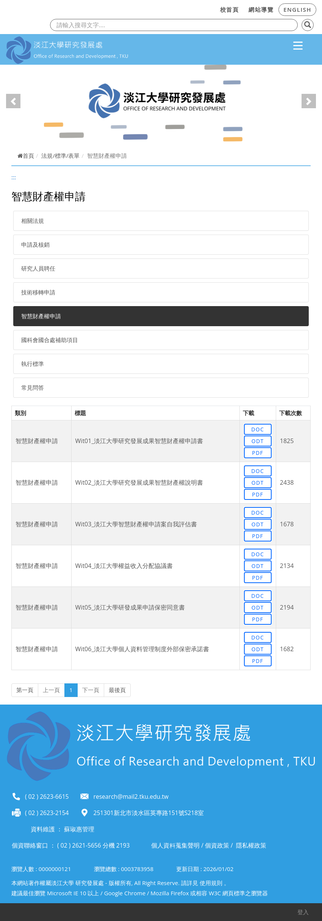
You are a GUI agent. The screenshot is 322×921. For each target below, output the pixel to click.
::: (213, 8)
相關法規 (32, 220)
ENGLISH (297, 9)
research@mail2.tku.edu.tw (131, 796)
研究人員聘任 (38, 268)
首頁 (25, 155)
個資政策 (217, 845)
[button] (13, 101)
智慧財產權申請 (41, 316)
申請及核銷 (35, 244)
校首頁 (229, 9)
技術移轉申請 (38, 292)
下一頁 (90, 690)
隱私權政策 (251, 845)
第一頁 (24, 690)
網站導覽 (261, 9)
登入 (303, 912)
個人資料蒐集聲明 (175, 845)
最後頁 (117, 690)
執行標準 (32, 363)
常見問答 (32, 387)
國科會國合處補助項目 (49, 340)
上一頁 (51, 690)
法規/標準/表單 (60, 155)
